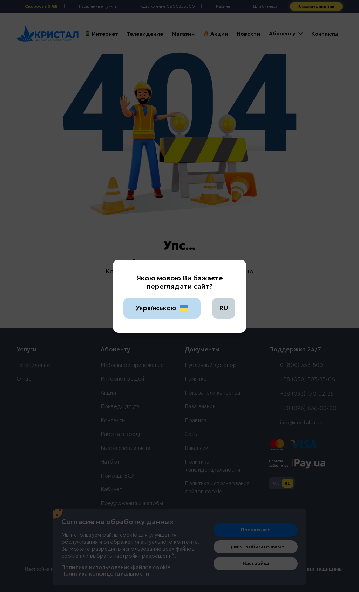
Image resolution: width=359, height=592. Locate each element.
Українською (162, 308)
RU (223, 308)
